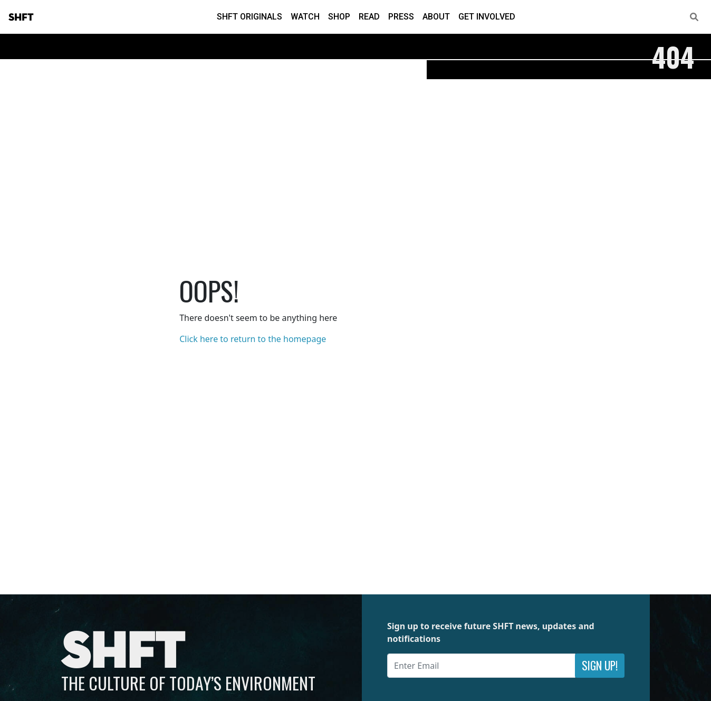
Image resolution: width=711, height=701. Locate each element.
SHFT (21, 17)
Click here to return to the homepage (252, 339)
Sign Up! (600, 665)
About (436, 17)
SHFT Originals (249, 17)
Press (401, 17)
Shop (339, 17)
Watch (305, 17)
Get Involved (486, 17)
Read (369, 17)
